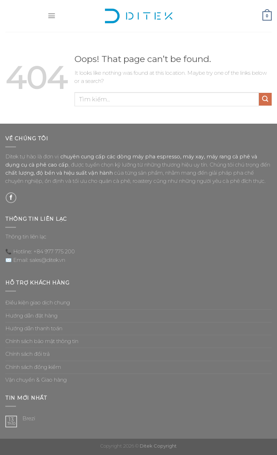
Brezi (28, 419)
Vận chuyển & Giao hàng (36, 380)
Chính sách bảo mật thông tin (41, 341)
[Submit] (265, 99)
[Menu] (51, 16)
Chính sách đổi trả (27, 354)
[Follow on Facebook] (11, 197)
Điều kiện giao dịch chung (37, 302)
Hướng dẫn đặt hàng (31, 316)
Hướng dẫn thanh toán (33, 328)
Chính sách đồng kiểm (33, 367)
